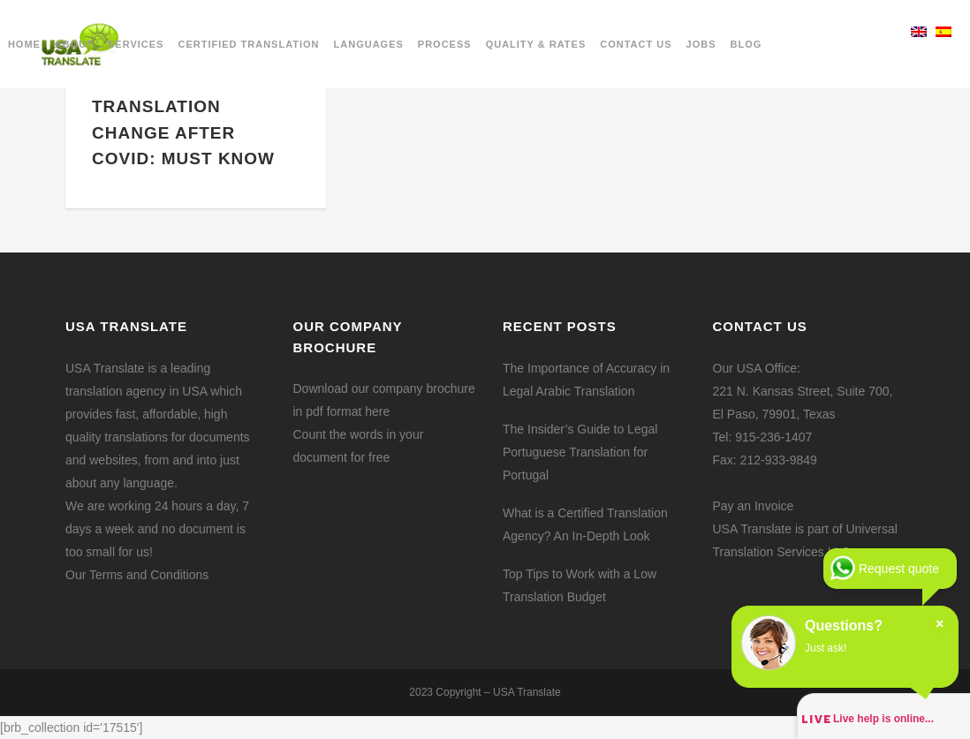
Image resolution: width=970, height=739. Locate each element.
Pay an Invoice (753, 506)
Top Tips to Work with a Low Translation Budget (579, 585)
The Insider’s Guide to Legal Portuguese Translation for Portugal (580, 452)
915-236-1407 (773, 437)
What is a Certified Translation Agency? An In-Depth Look (585, 524)
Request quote (899, 569)
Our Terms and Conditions (136, 575)
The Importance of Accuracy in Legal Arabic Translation (586, 379)
